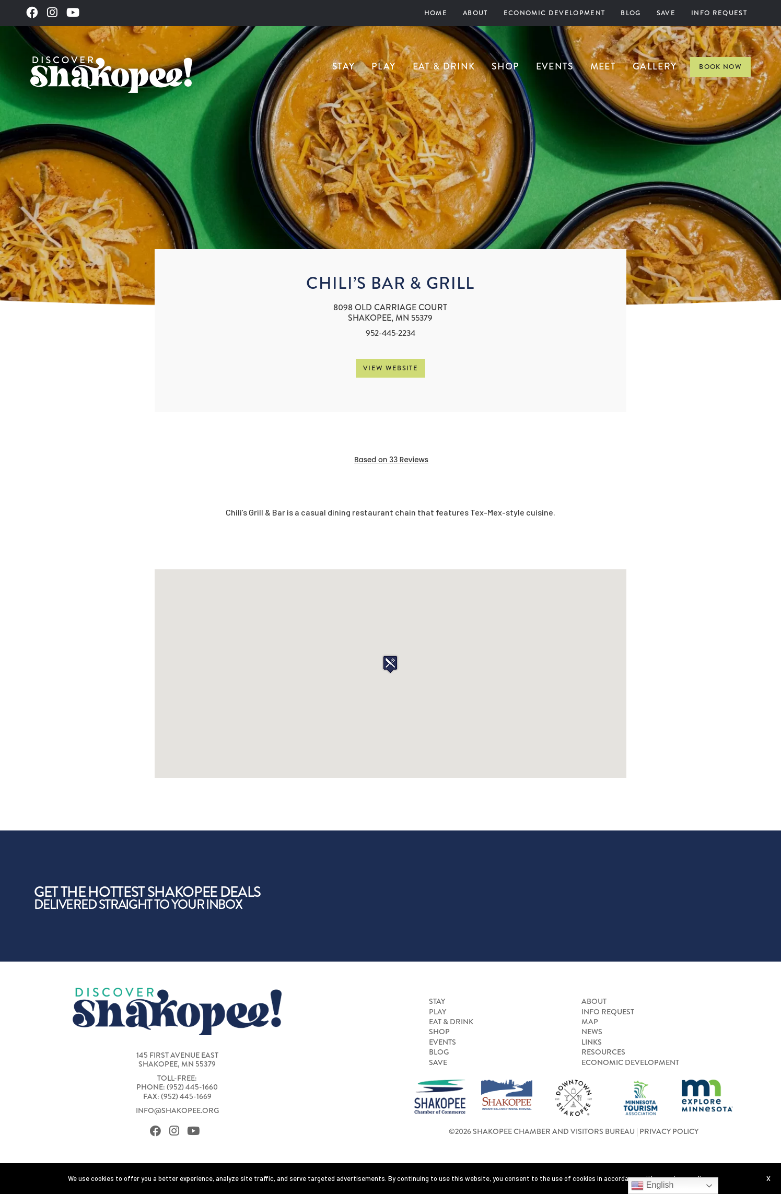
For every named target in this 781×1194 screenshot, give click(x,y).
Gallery (655, 66)
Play (383, 66)
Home (435, 13)
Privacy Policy (668, 1131)
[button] (390, 664)
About (475, 13)
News (591, 1032)
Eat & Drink (444, 66)
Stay (343, 66)
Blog (630, 13)
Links (591, 1042)
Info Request (719, 13)
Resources (603, 1052)
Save (666, 13)
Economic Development (554, 13)
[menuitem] (435, 13)
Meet (603, 66)
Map (589, 1022)
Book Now (720, 67)
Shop (505, 66)
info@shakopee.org (177, 1110)
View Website (390, 368)
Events (555, 66)
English (652, 1185)
